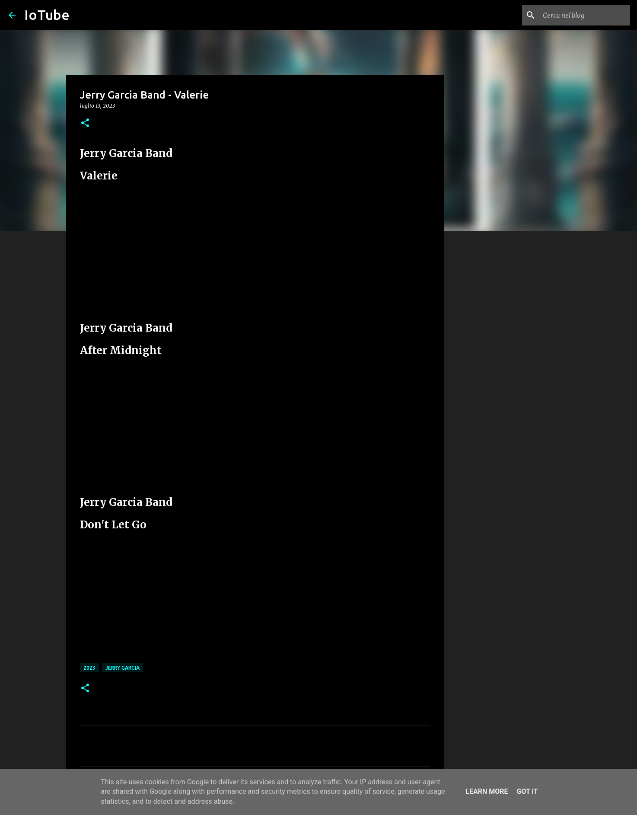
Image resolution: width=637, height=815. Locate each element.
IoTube (47, 14)
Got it (527, 791)
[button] (85, 123)
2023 (89, 668)
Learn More (486, 791)
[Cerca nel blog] (584, 15)
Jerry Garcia (122, 668)
